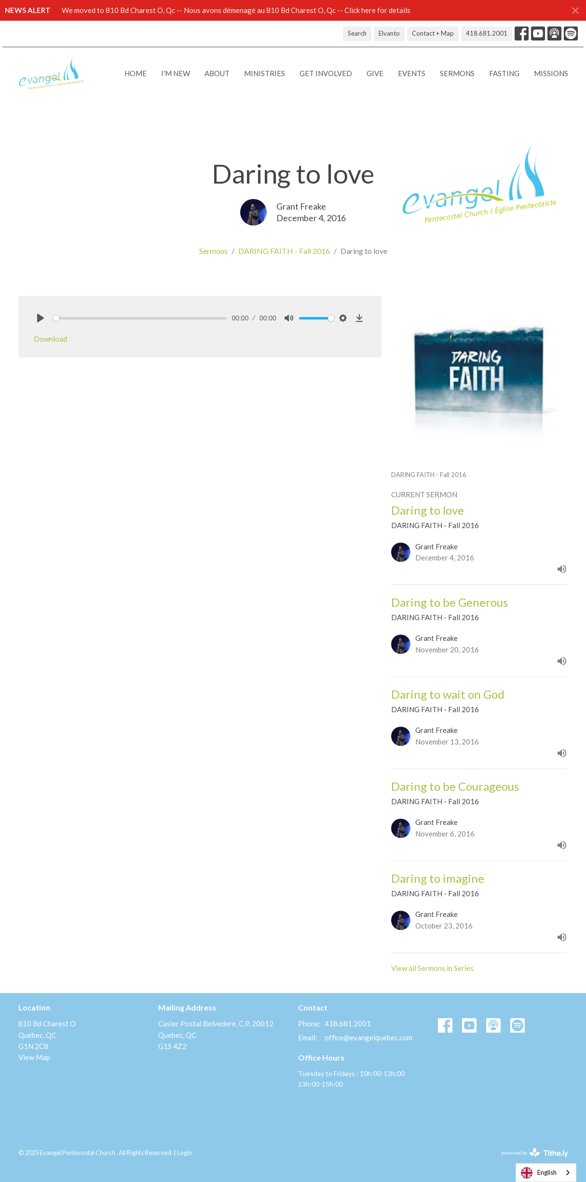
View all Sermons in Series (432, 968)
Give (375, 73)
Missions (551, 73)
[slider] (140, 318)
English (539, 1173)
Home (135, 73)
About (217, 73)
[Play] (40, 318)
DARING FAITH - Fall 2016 (284, 250)
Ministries (264, 73)
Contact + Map (433, 33)
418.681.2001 (486, 33)
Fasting (504, 73)
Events (411, 73)
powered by (534, 1152)
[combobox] (546, 1172)
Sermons (457, 73)
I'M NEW (175, 73)
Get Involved (326, 73)
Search (357, 33)
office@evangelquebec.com (368, 1037)
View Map (34, 1057)
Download (50, 338)
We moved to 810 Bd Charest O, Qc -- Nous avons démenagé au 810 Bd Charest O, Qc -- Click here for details (236, 10)
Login (184, 1152)
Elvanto (389, 33)
